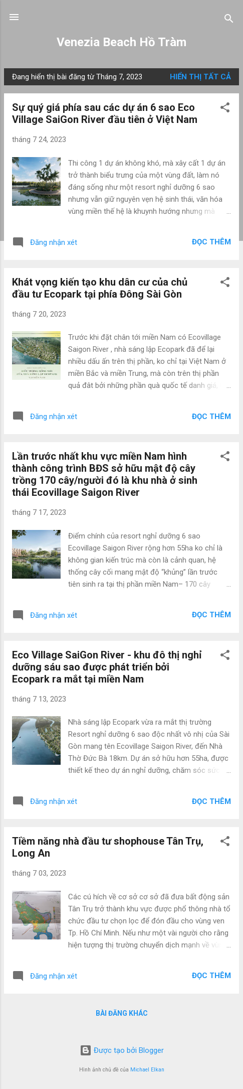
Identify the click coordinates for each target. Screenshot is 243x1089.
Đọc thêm (211, 241)
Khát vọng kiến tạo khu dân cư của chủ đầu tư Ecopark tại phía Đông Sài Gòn (99, 288)
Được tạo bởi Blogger (122, 1050)
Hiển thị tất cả (200, 76)
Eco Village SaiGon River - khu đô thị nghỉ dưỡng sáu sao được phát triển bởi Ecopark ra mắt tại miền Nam (106, 667)
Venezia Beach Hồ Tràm (121, 42)
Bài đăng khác (122, 1013)
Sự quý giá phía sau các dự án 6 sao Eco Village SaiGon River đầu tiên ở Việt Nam (104, 113)
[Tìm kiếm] (229, 20)
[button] (225, 109)
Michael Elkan (147, 1069)
